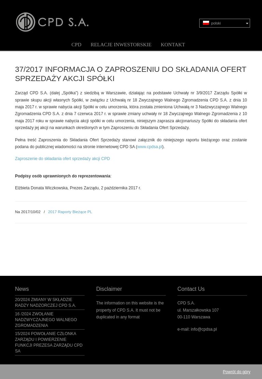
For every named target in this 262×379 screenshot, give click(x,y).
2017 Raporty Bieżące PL (70, 212)
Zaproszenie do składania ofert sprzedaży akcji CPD (62, 158)
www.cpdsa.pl (149, 146)
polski (212, 23)
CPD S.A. (60, 17)
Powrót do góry (236, 371)
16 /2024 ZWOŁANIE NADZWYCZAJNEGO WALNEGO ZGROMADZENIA (46, 320)
